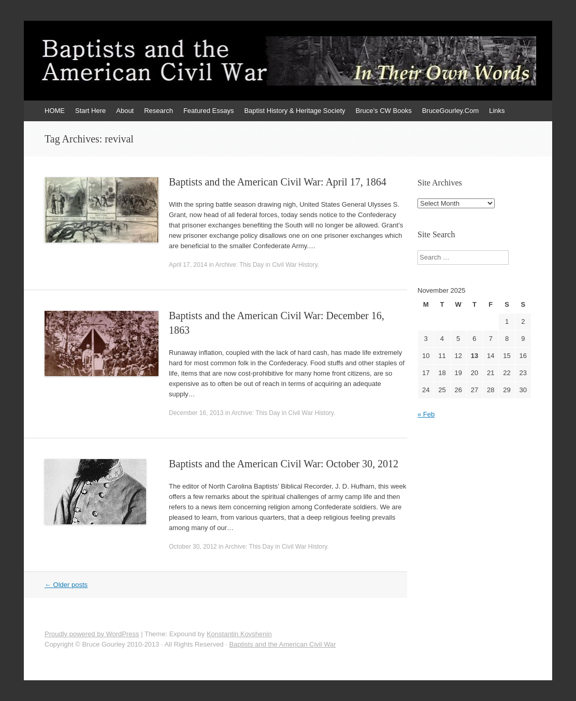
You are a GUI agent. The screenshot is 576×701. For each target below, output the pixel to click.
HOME (55, 111)
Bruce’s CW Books (384, 111)
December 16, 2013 (196, 413)
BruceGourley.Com (450, 111)
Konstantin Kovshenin (239, 634)
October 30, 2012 (193, 546)
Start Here (90, 111)
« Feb (426, 414)
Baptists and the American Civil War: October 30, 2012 (283, 463)
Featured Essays (208, 111)
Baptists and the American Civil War (282, 644)
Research (158, 111)
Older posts (66, 585)
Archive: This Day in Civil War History (266, 264)
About (125, 111)
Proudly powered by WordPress (92, 634)
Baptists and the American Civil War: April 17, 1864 (277, 182)
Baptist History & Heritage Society (294, 111)
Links (497, 111)
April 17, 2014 (188, 264)
